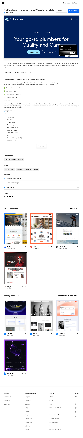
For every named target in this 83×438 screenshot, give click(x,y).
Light (12, 169)
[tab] (8, 73)
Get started (70, 3)
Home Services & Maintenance (14, 159)
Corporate (28, 169)
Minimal (19, 169)
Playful (7, 169)
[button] (80, 3)
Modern (36, 169)
